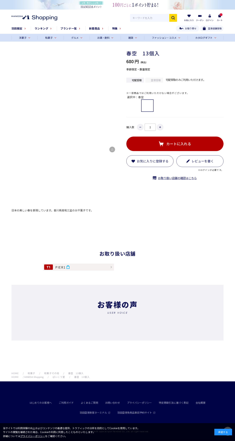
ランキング (41, 28)
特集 (115, 28)
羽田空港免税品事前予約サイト (136, 412)
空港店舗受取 (215, 28)
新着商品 (94, 28)
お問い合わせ (112, 402)
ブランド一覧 (68, 28)
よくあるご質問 (89, 402)
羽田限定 (16, 28)
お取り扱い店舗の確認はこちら (177, 178)
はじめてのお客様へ (41, 402)
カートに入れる (178, 143)
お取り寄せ (190, 28)
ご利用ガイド (66, 402)
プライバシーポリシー (139, 402)
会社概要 (200, 402)
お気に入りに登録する (153, 161)
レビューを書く (203, 161)
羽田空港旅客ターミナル (95, 412)
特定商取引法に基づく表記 (174, 402)
